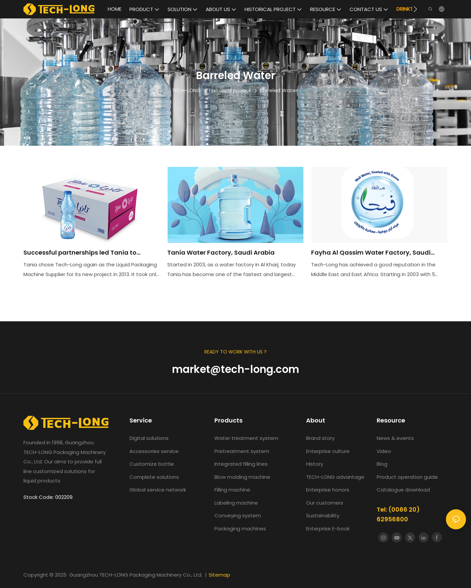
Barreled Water (278, 90)
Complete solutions (154, 476)
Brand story (320, 438)
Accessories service (154, 451)
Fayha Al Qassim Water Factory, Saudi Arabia (371, 253)
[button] (415, 9)
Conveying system (237, 515)
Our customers (324, 502)
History (314, 463)
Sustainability (322, 515)
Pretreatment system (241, 451)
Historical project (230, 90)
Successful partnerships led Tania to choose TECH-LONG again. (79, 253)
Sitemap (219, 574)
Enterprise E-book (328, 528)
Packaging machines (240, 528)
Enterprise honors (327, 489)
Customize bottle (151, 463)
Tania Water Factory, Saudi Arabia (221, 252)
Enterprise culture (328, 451)
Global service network (157, 489)
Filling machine (232, 489)
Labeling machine (236, 502)
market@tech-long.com (235, 369)
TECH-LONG (186, 90)
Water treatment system (246, 438)
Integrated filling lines (241, 463)
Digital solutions (149, 438)
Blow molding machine (242, 476)
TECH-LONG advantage (335, 476)
